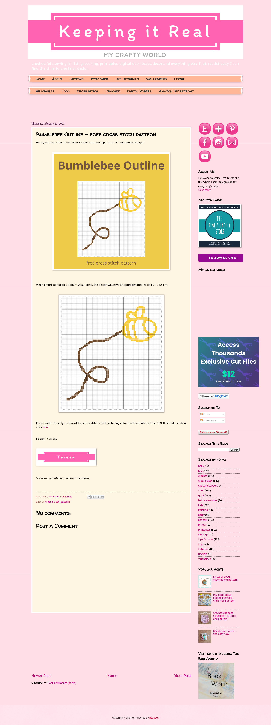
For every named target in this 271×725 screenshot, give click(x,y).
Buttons (76, 79)
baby (201, 466)
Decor (179, 79)
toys (201, 544)
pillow (202, 524)
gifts (201, 495)
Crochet (113, 91)
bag (200, 471)
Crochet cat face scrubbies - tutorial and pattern (224, 615)
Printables (45, 91)
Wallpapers (156, 79)
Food (65, 91)
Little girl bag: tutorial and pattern (225, 578)
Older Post (182, 675)
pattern (65, 501)
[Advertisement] (96, 108)
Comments (208, 420)
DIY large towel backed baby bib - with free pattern (223, 597)
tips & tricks (205, 539)
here (46, 427)
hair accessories (207, 500)
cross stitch (52, 501)
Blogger (153, 717)
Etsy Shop (99, 79)
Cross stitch (87, 91)
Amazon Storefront (176, 91)
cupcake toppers (208, 485)
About (57, 79)
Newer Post (41, 675)
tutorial (203, 549)
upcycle (202, 554)
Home (40, 79)
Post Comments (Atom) (62, 683)
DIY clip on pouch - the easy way (224, 632)
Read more (204, 189)
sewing (202, 534)
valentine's (204, 558)
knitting (203, 510)
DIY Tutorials (127, 79)
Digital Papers (139, 91)
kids (200, 505)
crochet (202, 476)
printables (204, 529)
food (201, 490)
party (201, 514)
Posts (205, 414)
